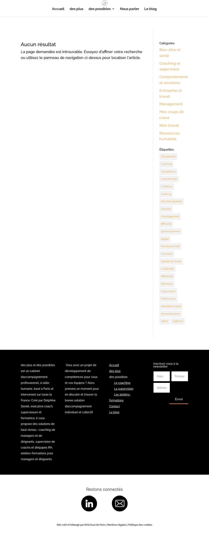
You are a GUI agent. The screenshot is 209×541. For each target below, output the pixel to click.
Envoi (179, 400)
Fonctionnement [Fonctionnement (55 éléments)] (170, 246)
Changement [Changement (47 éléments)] (168, 156)
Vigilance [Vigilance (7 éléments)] (177, 321)
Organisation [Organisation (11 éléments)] (168, 291)
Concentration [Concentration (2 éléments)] (169, 179)
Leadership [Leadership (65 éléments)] (167, 269)
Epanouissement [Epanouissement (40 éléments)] (170, 231)
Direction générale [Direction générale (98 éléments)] (171, 201)
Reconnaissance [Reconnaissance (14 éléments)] (170, 314)
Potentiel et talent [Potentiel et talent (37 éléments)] (171, 306)
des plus (76, 9)
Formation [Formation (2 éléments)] (167, 254)
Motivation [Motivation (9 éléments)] (167, 284)
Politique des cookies (140, 525)
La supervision (123, 389)
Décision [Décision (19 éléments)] (166, 209)
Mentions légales (116, 525)
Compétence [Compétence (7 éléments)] (168, 171)
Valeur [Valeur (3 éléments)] (164, 321)
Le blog (150, 9)
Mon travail (169, 125)
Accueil (58, 9)
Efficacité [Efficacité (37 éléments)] (166, 224)
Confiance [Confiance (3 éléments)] (166, 186)
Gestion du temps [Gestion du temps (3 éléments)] (171, 261)
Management (171, 104)
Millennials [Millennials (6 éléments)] (167, 276)
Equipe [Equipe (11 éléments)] (165, 239)
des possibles (100, 9)
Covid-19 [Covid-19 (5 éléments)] (166, 194)
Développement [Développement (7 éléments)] (170, 216)
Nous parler (129, 9)
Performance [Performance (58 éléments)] (168, 299)
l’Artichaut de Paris (94, 525)
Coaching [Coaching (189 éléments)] (166, 164)
